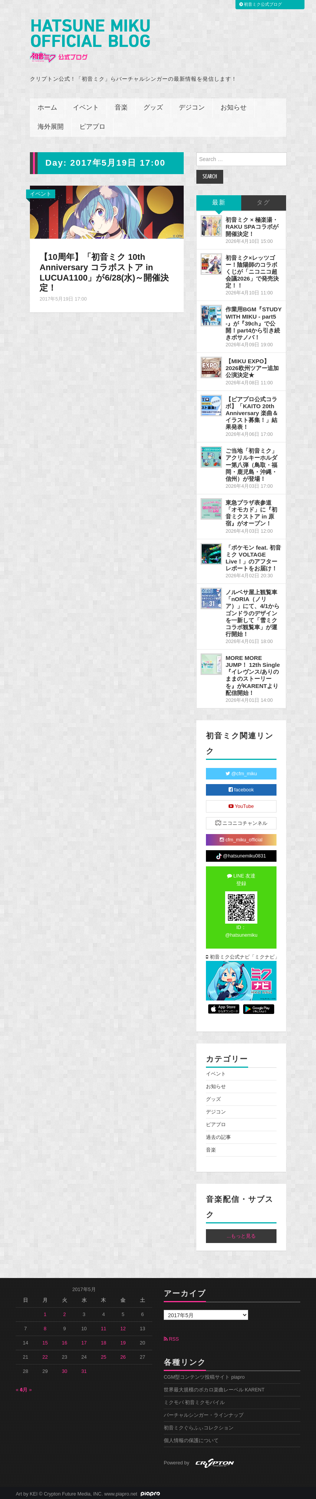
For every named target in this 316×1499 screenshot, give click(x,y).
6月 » (26, 1388)
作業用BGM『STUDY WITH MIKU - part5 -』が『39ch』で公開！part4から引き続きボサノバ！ (253, 321)
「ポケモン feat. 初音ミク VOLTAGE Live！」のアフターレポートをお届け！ (253, 556)
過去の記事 (218, 1135)
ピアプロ (92, 125)
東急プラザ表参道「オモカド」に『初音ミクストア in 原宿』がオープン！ (251, 511)
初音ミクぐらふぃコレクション (199, 1426)
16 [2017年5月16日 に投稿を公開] (64, 1341)
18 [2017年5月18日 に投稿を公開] (103, 1341)
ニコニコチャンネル (241, 821)
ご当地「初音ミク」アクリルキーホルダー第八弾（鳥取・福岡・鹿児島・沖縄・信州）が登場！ (251, 463)
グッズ (153, 106)
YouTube (241, 804)
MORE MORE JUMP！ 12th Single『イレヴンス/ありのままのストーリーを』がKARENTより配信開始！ (252, 673)
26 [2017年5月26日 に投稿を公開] (123, 1355)
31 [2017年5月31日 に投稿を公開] (84, 1369)
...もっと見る (241, 1234)
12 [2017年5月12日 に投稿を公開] (123, 1326)
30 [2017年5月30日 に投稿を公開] (64, 1369)
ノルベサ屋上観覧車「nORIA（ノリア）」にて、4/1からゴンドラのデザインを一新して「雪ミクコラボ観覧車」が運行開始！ (252, 611)
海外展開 (51, 125)
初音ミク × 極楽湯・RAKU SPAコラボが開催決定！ (251, 225)
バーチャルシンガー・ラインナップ (204, 1413)
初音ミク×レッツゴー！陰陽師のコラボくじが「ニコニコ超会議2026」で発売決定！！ (252, 270)
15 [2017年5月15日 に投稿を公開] (45, 1341)
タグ (263, 201)
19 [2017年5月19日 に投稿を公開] (123, 1341)
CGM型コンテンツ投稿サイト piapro (204, 1375)
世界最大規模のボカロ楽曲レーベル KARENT (214, 1388)
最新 (219, 201)
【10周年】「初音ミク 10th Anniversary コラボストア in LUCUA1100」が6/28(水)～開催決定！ (105, 270)
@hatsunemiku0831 (241, 854)
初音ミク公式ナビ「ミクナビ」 (241, 955)
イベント (86, 106)
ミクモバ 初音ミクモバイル (194, 1400)
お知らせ (234, 106)
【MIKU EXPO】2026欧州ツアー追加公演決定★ (252, 366)
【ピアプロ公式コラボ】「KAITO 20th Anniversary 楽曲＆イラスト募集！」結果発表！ (251, 411)
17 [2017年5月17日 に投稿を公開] (84, 1341)
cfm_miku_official (241, 838)
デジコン (192, 106)
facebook (241, 788)
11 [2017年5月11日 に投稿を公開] (103, 1326)
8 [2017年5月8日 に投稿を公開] (45, 1326)
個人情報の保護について (191, 1438)
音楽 (121, 106)
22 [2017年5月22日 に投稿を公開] (45, 1355)
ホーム (47, 106)
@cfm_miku (241, 771)
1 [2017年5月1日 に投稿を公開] (45, 1312)
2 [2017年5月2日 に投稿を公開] (64, 1312)
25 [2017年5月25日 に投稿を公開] (103, 1355)
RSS (171, 1337)
